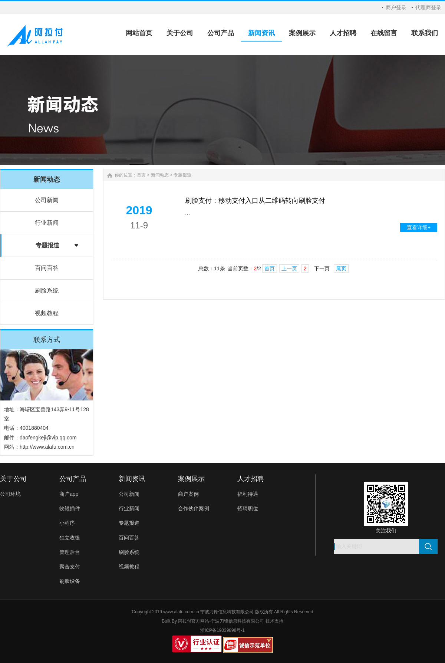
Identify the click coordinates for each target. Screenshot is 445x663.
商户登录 (396, 7)
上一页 (289, 268)
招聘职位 (247, 508)
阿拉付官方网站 (193, 621)
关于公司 (13, 478)
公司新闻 (47, 200)
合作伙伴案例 (193, 508)
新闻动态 (160, 175)
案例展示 (191, 478)
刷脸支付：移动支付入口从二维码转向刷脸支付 (255, 200)
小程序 (67, 523)
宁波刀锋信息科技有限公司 (237, 621)
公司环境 (10, 494)
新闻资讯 (132, 478)
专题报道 (47, 245)
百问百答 (47, 268)
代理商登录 (428, 7)
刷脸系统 (47, 290)
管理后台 (69, 552)
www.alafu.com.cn (181, 611)
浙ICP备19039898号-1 (222, 630)
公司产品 (72, 478)
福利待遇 (247, 494)
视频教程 (47, 313)
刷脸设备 (69, 581)
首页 (141, 175)
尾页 (341, 268)
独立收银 (69, 538)
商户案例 (188, 494)
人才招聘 (250, 478)
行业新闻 (47, 223)
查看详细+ (419, 227)
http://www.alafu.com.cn (47, 447)
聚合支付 (69, 567)
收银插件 (69, 508)
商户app (68, 494)
